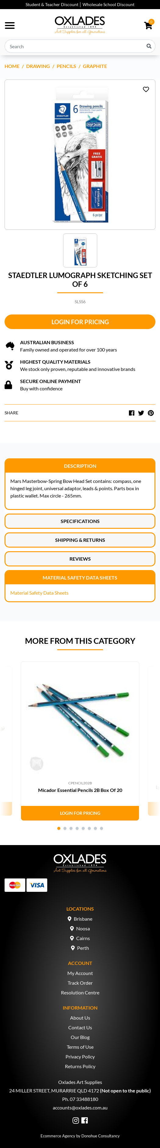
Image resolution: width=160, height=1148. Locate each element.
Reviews (80, 559)
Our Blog (80, 1037)
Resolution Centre (80, 992)
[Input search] (80, 46)
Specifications (80, 521)
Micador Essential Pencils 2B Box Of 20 (80, 790)
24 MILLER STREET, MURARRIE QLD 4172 (54, 1090)
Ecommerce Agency (58, 1135)
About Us (80, 1018)
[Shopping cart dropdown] (148, 25)
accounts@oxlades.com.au (80, 1107)
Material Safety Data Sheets (80, 577)
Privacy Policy (80, 1056)
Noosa (83, 928)
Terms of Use (80, 1047)
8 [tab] (101, 828)
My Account (80, 973)
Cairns (83, 938)
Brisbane (83, 919)
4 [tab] (77, 828)
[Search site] (149, 46)
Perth (83, 948)
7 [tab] (95, 828)
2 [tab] (64, 828)
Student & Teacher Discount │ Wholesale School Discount (80, 4)
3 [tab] (71, 828)
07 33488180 (84, 1099)
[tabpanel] (80, 741)
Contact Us (80, 1027)
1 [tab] (58, 828)
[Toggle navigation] (9, 25)
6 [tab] (89, 828)
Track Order (80, 983)
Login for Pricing (80, 321)
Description (80, 466)
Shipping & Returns (80, 540)
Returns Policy (80, 1066)
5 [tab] (83, 828)
